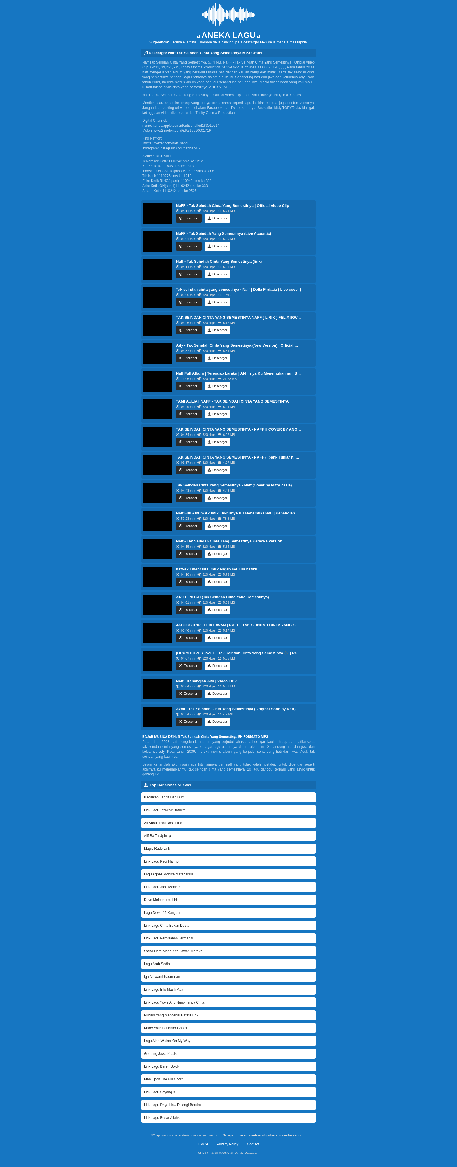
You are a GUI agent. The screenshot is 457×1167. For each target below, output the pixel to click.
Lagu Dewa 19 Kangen (162, 913)
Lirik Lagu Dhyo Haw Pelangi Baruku (172, 1105)
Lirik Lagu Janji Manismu (163, 887)
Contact (253, 1144)
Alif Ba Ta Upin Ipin (158, 836)
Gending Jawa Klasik (160, 1054)
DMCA (203, 1144)
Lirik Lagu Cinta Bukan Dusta (166, 925)
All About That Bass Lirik (163, 823)
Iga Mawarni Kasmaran (162, 977)
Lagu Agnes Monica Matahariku (168, 874)
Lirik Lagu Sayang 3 (159, 1092)
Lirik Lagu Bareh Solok (161, 1066)
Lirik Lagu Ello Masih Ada (163, 990)
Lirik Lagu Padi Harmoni (162, 861)
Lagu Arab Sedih (157, 964)
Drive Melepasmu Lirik (161, 900)
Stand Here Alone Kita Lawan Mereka (173, 951)
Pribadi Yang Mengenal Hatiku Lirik (171, 1015)
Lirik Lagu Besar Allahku (163, 1118)
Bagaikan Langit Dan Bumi (164, 797)
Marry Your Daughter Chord (165, 1028)
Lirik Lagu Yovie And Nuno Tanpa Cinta (174, 1002)
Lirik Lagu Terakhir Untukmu (165, 810)
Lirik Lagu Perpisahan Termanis (168, 938)
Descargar (217, 218)
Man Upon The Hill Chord (163, 1079)
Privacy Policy (228, 1144)
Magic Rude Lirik (157, 849)
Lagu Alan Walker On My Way (167, 1041)
